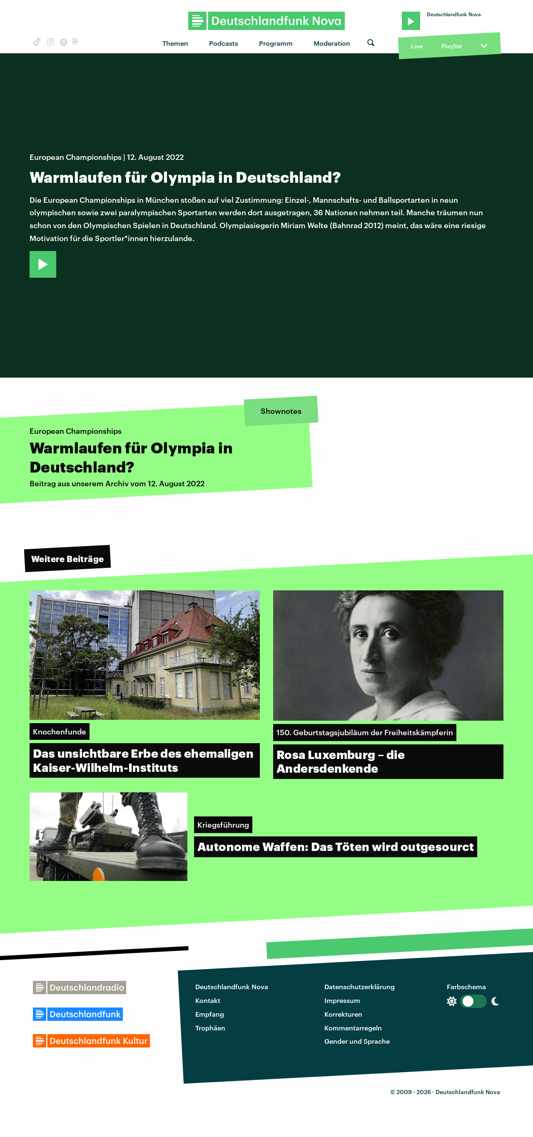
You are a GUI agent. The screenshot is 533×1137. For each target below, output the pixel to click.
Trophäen (210, 1028)
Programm (276, 43)
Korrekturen (343, 1014)
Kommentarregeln (353, 1028)
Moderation (332, 43)
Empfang (209, 1014)
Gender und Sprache (357, 1041)
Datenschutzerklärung (359, 986)
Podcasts (223, 43)
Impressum (342, 1000)
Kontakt (207, 1000)
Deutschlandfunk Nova (231, 986)
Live (417, 46)
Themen (175, 43)
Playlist (451, 46)
